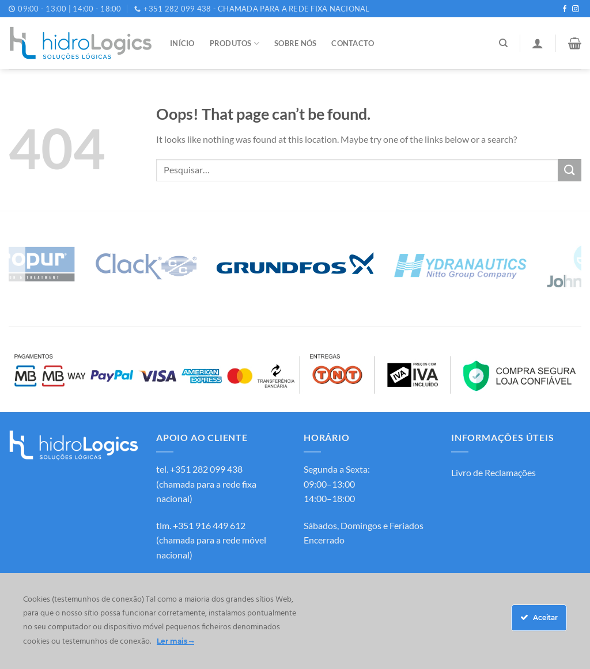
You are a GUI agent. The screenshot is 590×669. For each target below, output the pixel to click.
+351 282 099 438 (206, 468)
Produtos (235, 43)
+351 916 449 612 (209, 525)
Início (182, 43)
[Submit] (569, 170)
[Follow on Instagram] (575, 9)
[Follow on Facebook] (564, 9)
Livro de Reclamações (493, 472)
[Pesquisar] (503, 43)
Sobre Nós (295, 43)
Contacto (352, 43)
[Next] (573, 265)
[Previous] (16, 265)
